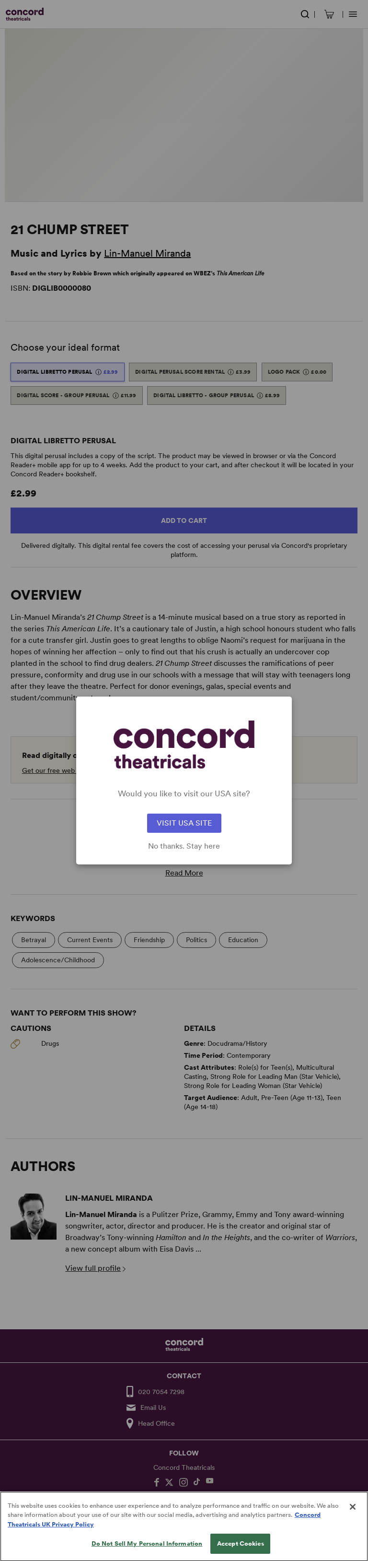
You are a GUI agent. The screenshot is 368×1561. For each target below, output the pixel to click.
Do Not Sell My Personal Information (147, 1550)
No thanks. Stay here (184, 846)
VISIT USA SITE (184, 823)
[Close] (352, 1513)
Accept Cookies (240, 1550)
